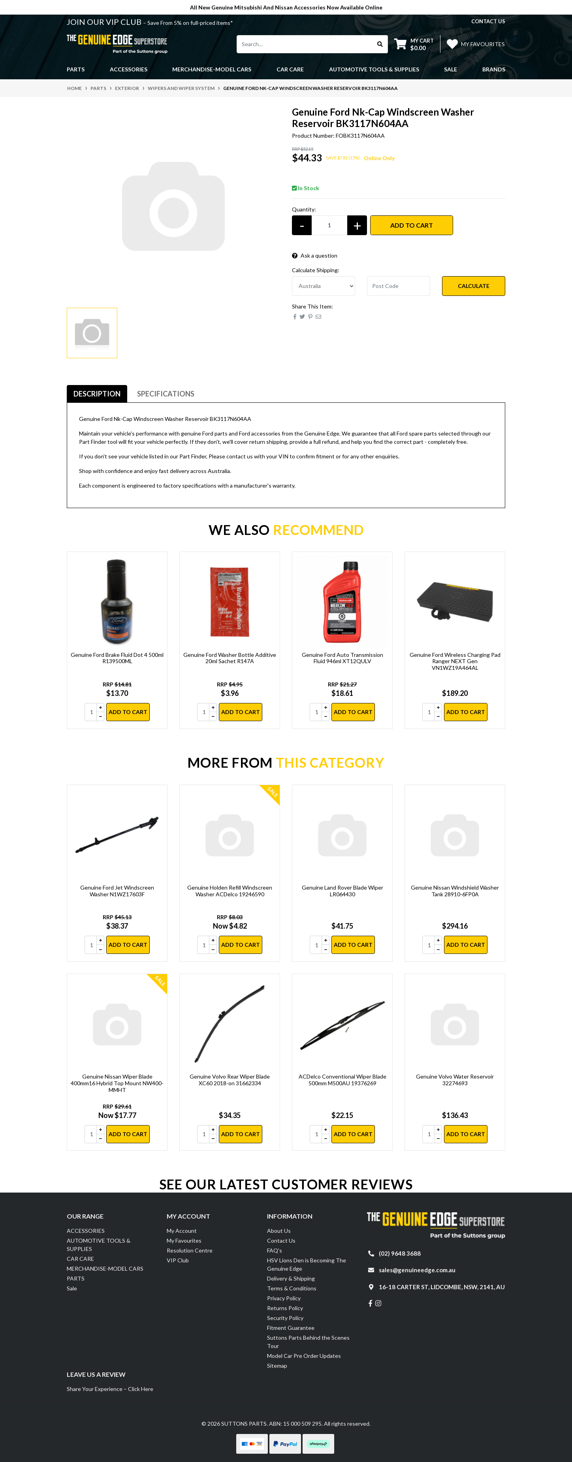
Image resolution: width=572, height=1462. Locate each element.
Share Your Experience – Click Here (110, 1388)
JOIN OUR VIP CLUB (105, 21)
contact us (488, 21)
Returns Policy (285, 1308)
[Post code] (398, 286)
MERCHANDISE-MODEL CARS (105, 1268)
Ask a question (314, 255)
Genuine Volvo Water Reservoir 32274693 (455, 1079)
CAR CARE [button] (290, 69)
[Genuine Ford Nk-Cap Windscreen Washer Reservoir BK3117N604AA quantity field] (329, 225)
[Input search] (305, 44)
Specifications (165, 393)
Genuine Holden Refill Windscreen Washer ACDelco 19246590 (229, 890)
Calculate (473, 285)
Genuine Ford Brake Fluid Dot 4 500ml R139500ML (117, 658)
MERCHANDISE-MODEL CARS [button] (211, 69)
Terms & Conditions (291, 1288)
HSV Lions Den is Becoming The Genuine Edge (306, 1264)
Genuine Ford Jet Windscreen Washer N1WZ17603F (117, 890)
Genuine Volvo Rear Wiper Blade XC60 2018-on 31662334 (230, 1079)
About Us (279, 1230)
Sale (450, 69)
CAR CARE (80, 1258)
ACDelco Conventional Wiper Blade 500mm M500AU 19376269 (342, 1079)
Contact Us (281, 1240)
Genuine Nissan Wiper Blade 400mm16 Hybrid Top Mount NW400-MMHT (117, 1083)
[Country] (323, 286)
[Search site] (380, 44)
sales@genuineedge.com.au (417, 1269)
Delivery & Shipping (291, 1278)
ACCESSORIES (86, 1230)
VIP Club (178, 1260)
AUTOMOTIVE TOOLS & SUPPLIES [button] (374, 69)
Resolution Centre (190, 1250)
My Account (182, 1230)
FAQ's (274, 1250)
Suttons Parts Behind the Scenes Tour (308, 1341)
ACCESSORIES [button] (128, 69)
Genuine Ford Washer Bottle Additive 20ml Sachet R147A (229, 658)
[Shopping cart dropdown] (414, 44)
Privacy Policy (284, 1298)
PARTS (76, 1278)
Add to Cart (411, 225)
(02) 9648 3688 (400, 1253)
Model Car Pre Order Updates (304, 1355)
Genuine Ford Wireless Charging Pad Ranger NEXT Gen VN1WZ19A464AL (455, 661)
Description (96, 393)
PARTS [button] (76, 69)
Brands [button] (493, 69)
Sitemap (277, 1365)
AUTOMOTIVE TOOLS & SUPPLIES (98, 1244)
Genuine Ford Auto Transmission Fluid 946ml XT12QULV (342, 658)
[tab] (97, 394)
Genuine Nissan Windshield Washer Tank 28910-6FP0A (455, 890)
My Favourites (184, 1240)
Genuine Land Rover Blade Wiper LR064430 (342, 890)
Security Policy (285, 1317)
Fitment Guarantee (290, 1327)
